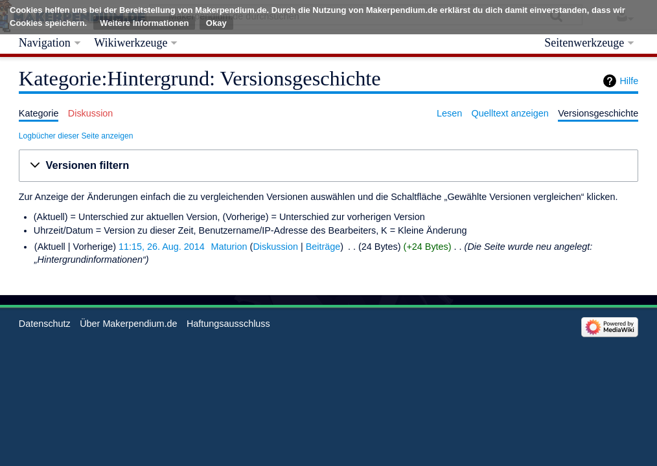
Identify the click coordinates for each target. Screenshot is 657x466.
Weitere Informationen (144, 23)
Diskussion (275, 246)
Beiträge (323, 246)
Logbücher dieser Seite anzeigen (76, 135)
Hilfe (628, 81)
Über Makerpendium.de (128, 323)
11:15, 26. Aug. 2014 (162, 246)
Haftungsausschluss (228, 323)
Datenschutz (45, 323)
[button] (328, 166)
